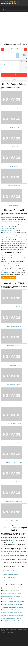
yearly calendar (9, 555)
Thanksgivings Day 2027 (8, 247)
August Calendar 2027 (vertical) (14, 443)
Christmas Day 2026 (7, 228)
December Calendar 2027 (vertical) (14, 520)
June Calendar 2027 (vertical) (14, 404)
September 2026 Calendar (14, 185)
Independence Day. (6, 265)
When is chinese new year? (9, 577)
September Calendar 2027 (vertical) (14, 462)
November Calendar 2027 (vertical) (14, 501)
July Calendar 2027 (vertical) (14, 423)
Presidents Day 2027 (7, 236)
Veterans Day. (5, 270)
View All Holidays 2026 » (8, 277)
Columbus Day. (5, 268)
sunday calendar (11, 46)
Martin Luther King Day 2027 (9, 232)
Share (14, 79)
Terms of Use (7, 632)
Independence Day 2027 (8, 239)
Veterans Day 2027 (6, 245)
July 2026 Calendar (14, 146)
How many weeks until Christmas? (11, 574)
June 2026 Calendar (14, 127)
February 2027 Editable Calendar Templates (12, 615)
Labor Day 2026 (6, 221)
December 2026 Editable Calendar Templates (12, 610)
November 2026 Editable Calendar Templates (12, 607)
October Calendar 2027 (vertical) (14, 481)
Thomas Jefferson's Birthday (4, 63)
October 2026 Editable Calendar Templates (12, 604)
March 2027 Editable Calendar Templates (12, 618)
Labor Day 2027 (6, 241)
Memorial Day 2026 (6, 217)
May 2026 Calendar (14, 108)
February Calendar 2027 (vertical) (14, 326)
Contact (11, 632)
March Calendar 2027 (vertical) (14, 345)
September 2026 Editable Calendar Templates (13, 601)
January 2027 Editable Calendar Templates (12, 612)
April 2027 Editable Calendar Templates (11, 620)
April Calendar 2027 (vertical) (14, 365)
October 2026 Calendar (14, 205)
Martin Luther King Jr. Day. (8, 257)
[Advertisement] (14, 27)
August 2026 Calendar (14, 166)
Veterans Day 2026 (6, 225)
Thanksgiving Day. (6, 272)
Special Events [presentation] (5, 570)
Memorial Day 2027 (6, 238)
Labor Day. (4, 267)
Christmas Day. (5, 274)
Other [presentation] (13, 570)
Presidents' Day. (6, 261)
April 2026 (14, 49)
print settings (10, 542)
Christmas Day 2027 (7, 249)
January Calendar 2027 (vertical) (14, 306)
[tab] (6, 570)
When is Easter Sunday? (8, 580)
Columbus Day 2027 (7, 243)
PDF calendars (4, 551)
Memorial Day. (5, 263)
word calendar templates (16, 546)
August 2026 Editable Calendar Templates (12, 599)
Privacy (2, 632)
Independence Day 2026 (8, 219)
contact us (12, 563)
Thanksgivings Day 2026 (8, 226)
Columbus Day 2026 (7, 223)
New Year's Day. (6, 255)
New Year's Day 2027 (7, 230)
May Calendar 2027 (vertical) (14, 384)
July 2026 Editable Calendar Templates (11, 596)
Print (14, 75)
